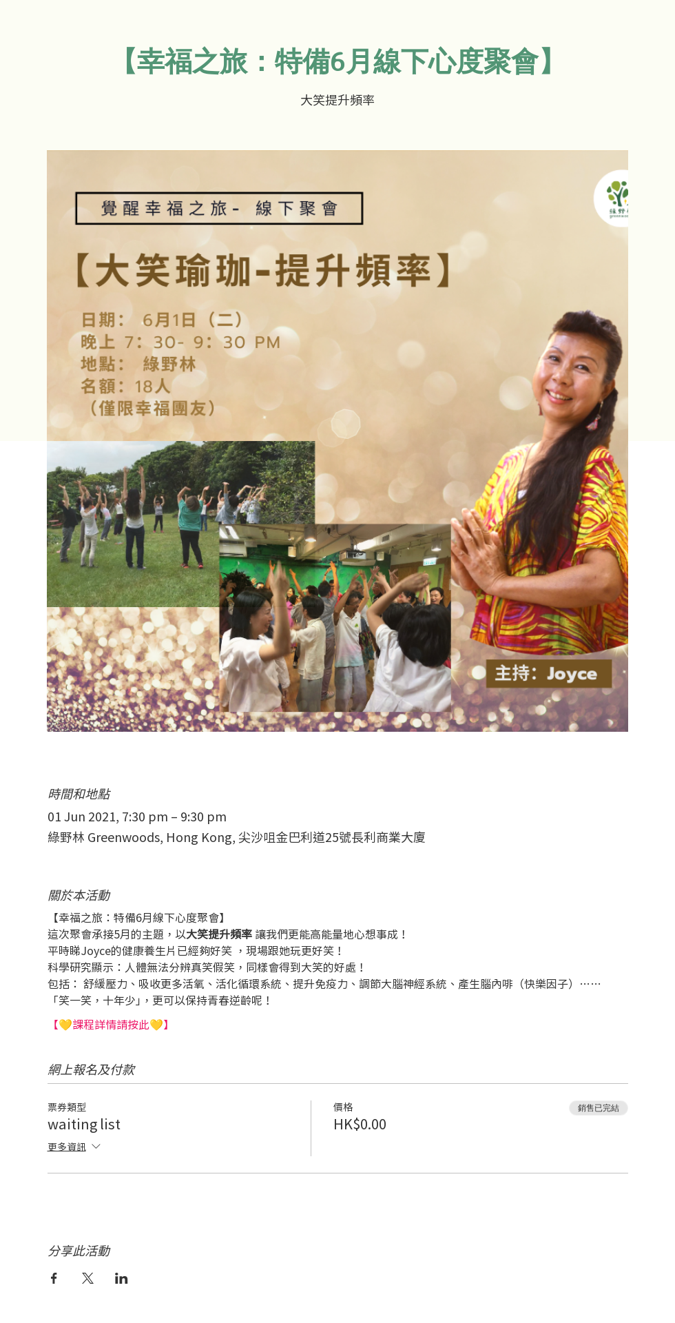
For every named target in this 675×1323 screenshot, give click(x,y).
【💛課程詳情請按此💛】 (111, 1024)
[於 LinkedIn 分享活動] (121, 1278)
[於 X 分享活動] (87, 1278)
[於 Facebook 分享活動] (54, 1278)
